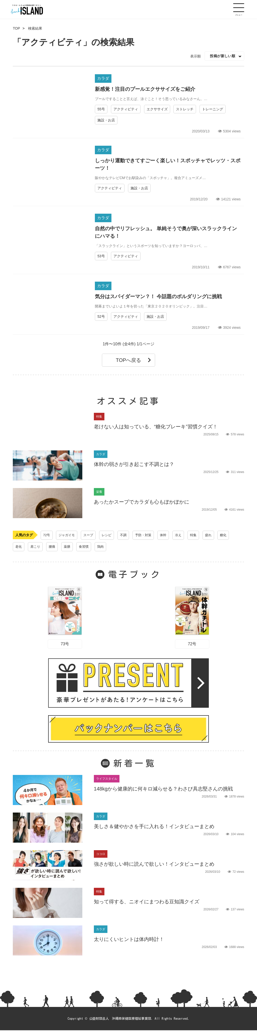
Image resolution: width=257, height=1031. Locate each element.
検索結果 (35, 28)
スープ (90, 535)
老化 (18, 547)
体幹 (168, 535)
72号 (47, 535)
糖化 (230, 535)
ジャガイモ (68, 535)
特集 (199, 535)
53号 (101, 256)
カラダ (103, 78)
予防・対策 (147, 535)
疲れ (215, 535)
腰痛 (53, 547)
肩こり (36, 547)
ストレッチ (185, 109)
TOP (16, 28)
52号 (101, 316)
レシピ (109, 535)
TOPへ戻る (133, 360)
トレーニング (212, 109)
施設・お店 (106, 120)
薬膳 (69, 547)
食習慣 (86, 547)
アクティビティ (125, 109)
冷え (183, 535)
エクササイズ (157, 109)
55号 (101, 109)
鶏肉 (103, 547)
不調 (126, 535)
